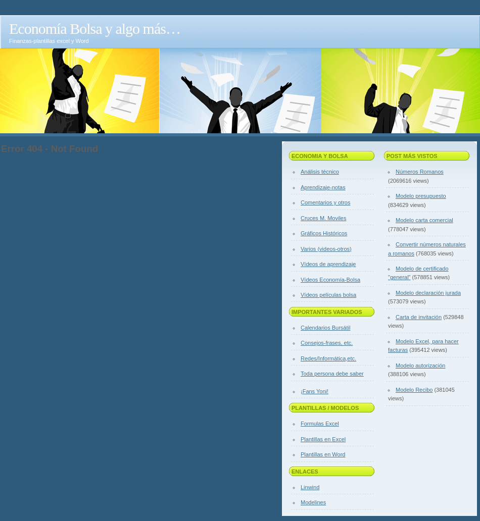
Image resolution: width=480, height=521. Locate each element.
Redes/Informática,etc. (328, 358)
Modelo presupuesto (421, 196)
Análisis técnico (320, 172)
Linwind (310, 487)
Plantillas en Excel (323, 439)
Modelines (313, 502)
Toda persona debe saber (332, 374)
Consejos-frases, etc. (327, 343)
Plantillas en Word (323, 454)
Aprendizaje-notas (323, 187)
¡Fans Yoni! (314, 391)
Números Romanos (420, 172)
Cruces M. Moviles (323, 218)
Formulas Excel (320, 424)
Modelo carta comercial (424, 220)
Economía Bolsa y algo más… (94, 28)
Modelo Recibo (414, 390)
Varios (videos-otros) (326, 249)
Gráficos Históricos (324, 233)
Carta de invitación (419, 317)
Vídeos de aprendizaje (328, 264)
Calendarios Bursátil (325, 328)
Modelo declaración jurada (428, 293)
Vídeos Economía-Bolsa (330, 280)
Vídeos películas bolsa (328, 295)
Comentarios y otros (325, 202)
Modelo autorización (420, 365)
